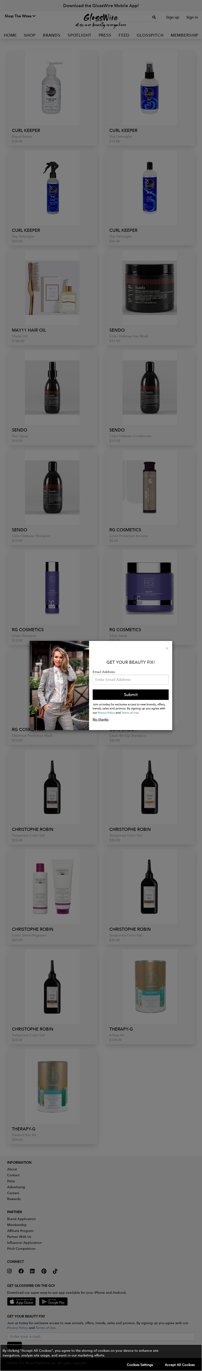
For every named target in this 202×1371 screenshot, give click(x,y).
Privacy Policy (106, 712)
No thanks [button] (100, 719)
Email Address (104, 672)
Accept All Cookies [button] (180, 1365)
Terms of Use (129, 712)
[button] (101, 1357)
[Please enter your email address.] (131, 680)
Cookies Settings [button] (140, 1365)
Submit (131, 694)
